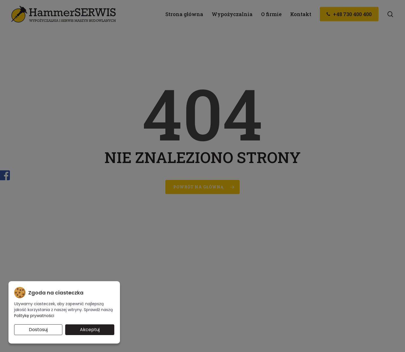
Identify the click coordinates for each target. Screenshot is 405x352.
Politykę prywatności (34, 315)
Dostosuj (38, 329)
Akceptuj (90, 329)
